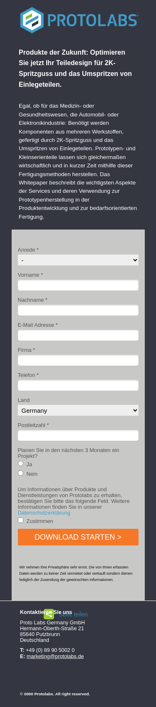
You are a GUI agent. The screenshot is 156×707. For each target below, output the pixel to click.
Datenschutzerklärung (44, 513)
